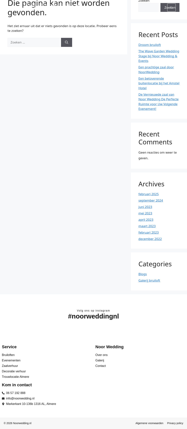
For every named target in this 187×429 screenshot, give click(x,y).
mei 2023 (145, 213)
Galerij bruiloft (149, 280)
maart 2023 (147, 226)
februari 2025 (148, 194)
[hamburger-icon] (171, 7)
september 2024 (150, 200)
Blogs (142, 274)
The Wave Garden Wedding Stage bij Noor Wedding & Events (158, 56)
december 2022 (150, 239)
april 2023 (145, 219)
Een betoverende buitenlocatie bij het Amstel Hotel (158, 83)
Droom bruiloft (149, 45)
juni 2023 (145, 207)
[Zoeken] (66, 42)
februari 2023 (148, 232)
